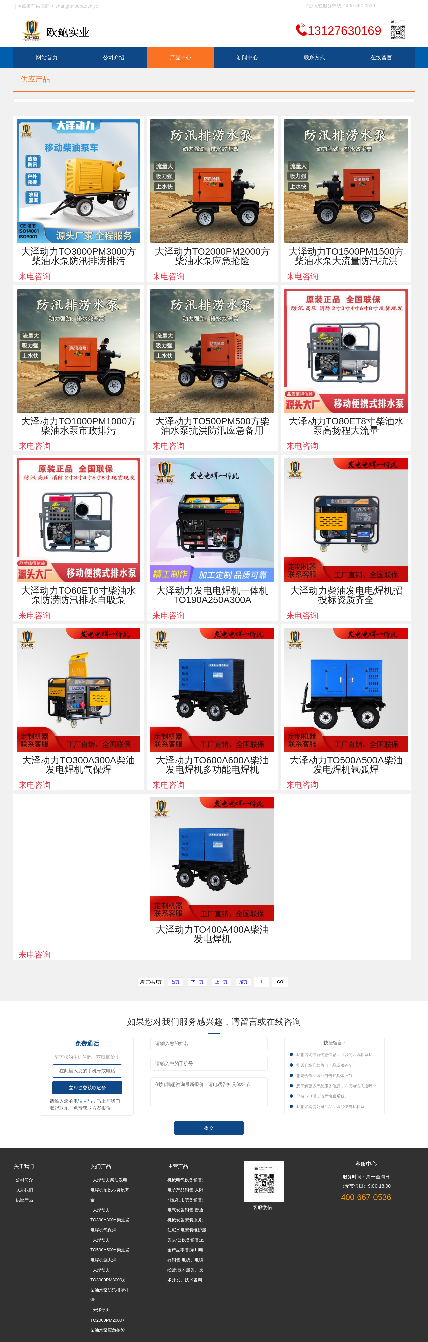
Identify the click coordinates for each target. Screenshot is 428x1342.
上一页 (221, 982)
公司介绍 (113, 57)
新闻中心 (247, 57)
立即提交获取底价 (87, 1087)
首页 (175, 982)
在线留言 (381, 57)
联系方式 (314, 57)
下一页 (197, 982)
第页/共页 (151, 982)
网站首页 (47, 57)
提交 (209, 1128)
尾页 (243, 982)
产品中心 (180, 57)
